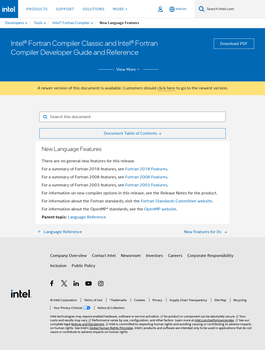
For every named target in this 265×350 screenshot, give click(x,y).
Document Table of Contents (130, 133)
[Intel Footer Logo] (21, 293)
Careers (175, 255)
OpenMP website (160, 209)
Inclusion (58, 265)
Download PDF (234, 43)
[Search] (202, 9)
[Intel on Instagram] (101, 284)
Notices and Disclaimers (87, 324)
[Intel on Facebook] (52, 284)
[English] (178, 9)
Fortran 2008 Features (146, 177)
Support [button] (65, 9)
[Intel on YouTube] (89, 284)
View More (128, 69)
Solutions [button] (94, 9)
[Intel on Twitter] (64, 284)
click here (166, 88)
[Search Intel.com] (235, 9)
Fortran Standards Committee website (176, 201)
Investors (154, 255)
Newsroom (131, 255)
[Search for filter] (132, 117)
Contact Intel (104, 255)
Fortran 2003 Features (146, 185)
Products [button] (37, 9)
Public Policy (83, 265)
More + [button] (120, 9)
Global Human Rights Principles (111, 328)
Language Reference (87, 217)
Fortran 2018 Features (146, 169)
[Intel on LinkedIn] (76, 284)
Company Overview (68, 255)
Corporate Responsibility (210, 255)
